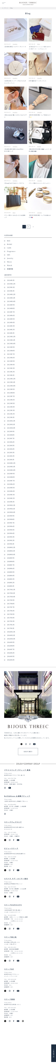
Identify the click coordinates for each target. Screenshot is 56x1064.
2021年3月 (11, 452)
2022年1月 (11, 417)
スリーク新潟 (9, 999)
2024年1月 (11, 333)
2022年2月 (11, 414)
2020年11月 (11, 467)
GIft (8, 255)
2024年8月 (11, 308)
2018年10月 (11, 554)
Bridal (9, 244)
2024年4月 (11, 322)
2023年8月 (11, 351)
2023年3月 (11, 368)
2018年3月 (11, 579)
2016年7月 (11, 649)
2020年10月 (11, 470)
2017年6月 (11, 611)
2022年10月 (11, 386)
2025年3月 (11, 287)
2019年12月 (11, 505)
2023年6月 (11, 358)
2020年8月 (11, 477)
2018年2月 (11, 583)
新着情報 (10, 269)
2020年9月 (11, 474)
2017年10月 (11, 597)
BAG (8, 241)
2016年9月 (11, 642)
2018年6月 (11, 568)
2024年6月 (11, 315)
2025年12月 (11, 284)
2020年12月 (11, 463)
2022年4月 (11, 407)
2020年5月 (11, 488)
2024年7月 (11, 312)
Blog (11, 8)
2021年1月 (10, 460)
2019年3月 (11, 537)
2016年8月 (11, 646)
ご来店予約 (54, 1053)
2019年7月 (11, 523)
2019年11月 (11, 509)
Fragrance (11, 251)
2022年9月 (11, 389)
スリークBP (9, 969)
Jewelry (10, 258)
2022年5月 (11, 403)
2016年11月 (11, 635)
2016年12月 (11, 632)
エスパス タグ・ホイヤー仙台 (16, 879)
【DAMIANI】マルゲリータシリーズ (15, 46)
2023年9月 (11, 347)
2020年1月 (11, 502)
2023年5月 (11, 361)
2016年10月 (11, 639)
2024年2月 (11, 330)
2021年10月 (11, 428)
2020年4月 (11, 491)
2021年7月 (11, 438)
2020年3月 (11, 495)
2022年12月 (11, 379)
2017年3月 (11, 621)
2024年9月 (11, 305)
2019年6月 (11, 526)
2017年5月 (11, 614)
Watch (9, 265)
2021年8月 (11, 435)
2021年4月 (11, 449)
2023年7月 (11, 354)
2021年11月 (11, 424)
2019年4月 (11, 533)
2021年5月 (11, 445)
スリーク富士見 (10, 937)
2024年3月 (11, 326)
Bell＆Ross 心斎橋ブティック (17, 796)
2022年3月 (11, 410)
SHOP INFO (28, 752)
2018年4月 (11, 576)
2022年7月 (11, 396)
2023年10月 (11, 344)
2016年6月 (11, 653)
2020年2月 (11, 498)
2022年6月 (11, 400)
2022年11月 (11, 382)
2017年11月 (11, 593)
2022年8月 (11, 393)
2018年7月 (11, 565)
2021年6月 (11, 442)
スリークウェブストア (13, 822)
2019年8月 (11, 519)
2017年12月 (11, 590)
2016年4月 (11, 660)
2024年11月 (11, 298)
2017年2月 (11, 625)
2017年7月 (11, 607)
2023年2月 (11, 372)
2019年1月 (10, 544)
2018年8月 (11, 561)
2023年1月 (11, 375)
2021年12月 (11, 421)
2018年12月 (11, 547)
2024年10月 (11, 301)
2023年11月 (11, 340)
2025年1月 (11, 291)
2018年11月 (11, 551)
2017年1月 (10, 628)
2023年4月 (11, 365)
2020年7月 (11, 481)
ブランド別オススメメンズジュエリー (40, 183)
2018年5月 (11, 572)
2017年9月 (11, 600)
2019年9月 (11, 516)
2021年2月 (11, 456)
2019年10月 (11, 512)
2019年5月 (11, 530)
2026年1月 (11, 280)
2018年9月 (11, 558)
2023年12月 (11, 337)
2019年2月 (11, 540)
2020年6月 (11, 484)
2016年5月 (11, 656)
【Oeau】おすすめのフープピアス (14, 183)
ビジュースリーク (11, 848)
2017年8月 (11, 604)
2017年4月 (11, 618)
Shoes (9, 262)
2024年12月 (11, 294)
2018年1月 (10, 586)
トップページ (5, 8)
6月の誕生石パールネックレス (37, 81)
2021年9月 (11, 431)
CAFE (9, 248)
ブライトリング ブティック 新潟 (17, 770)
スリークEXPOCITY (13, 905)
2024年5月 (11, 319)
